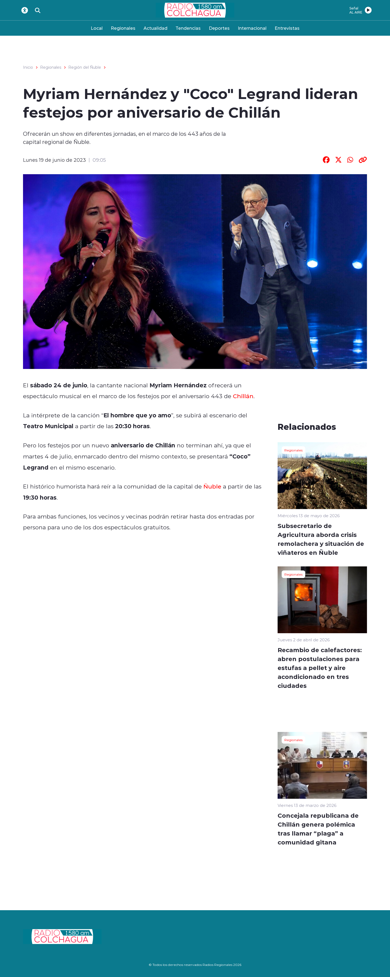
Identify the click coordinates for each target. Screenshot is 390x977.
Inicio (28, 67)
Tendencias (188, 28)
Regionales (123, 28)
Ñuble (212, 486)
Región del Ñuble (84, 67)
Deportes (219, 28)
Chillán (243, 396)
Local (97, 28)
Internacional (252, 28)
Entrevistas (287, 28)
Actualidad (155, 28)
